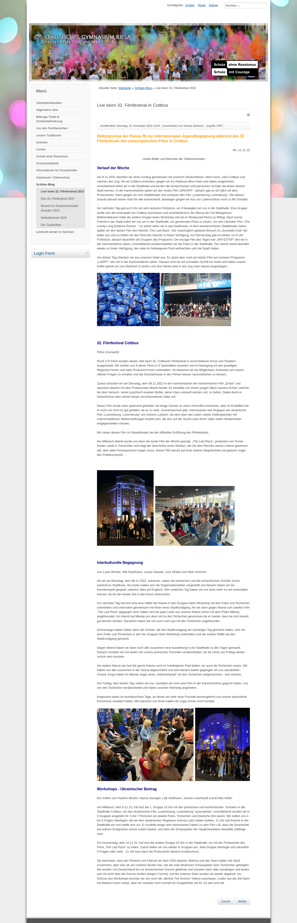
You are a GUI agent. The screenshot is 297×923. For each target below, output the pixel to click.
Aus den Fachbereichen (52, 128)
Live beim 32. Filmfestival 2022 (62, 191)
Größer (190, 5)
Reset (202, 5)
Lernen (40, 149)
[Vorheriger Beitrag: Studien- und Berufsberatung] (226, 901)
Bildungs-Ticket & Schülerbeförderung (49, 119)
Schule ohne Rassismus (52, 156)
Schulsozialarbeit (47, 163)
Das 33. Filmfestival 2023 (57, 198)
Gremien (42, 142)
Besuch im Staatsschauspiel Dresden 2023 (59, 208)
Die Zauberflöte (51, 225)
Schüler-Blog (45, 184)
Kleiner (213, 5)
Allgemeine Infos (47, 110)
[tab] (87, 253)
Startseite (124, 88)
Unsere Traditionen (48, 135)
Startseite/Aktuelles (49, 103)
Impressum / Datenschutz (53, 177)
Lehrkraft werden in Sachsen (55, 232)
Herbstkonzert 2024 (54, 217)
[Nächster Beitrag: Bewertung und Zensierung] (242, 901)
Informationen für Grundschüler (56, 170)
